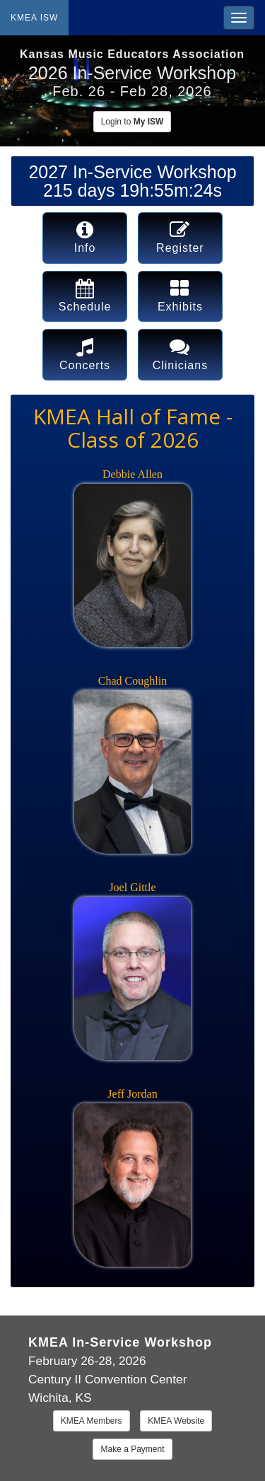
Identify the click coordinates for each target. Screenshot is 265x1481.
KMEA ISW (34, 18)
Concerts (84, 354)
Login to (132, 122)
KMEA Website (176, 1421)
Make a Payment (132, 1449)
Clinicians (180, 354)
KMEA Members (91, 1421)
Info (85, 237)
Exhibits (180, 296)
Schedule (85, 296)
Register (180, 237)
